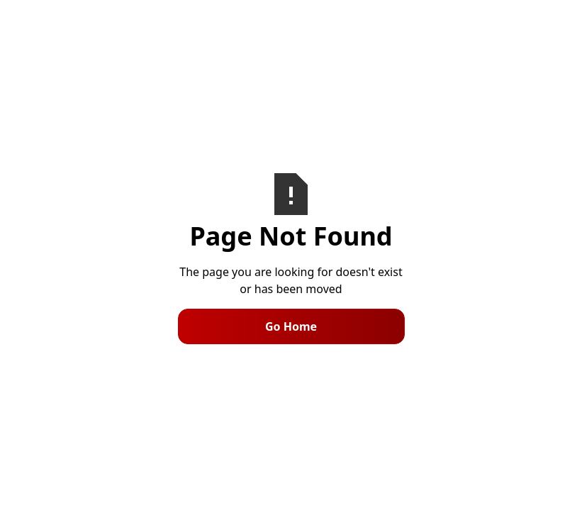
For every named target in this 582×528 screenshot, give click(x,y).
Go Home (291, 326)
